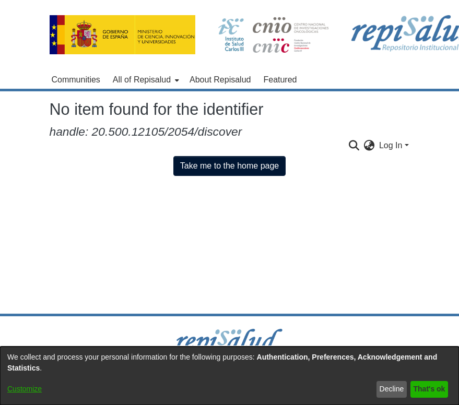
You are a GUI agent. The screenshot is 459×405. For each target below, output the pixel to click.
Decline (392, 389)
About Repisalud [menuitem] (220, 79)
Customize (24, 389)
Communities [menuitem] (76, 79)
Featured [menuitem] (280, 79)
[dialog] (229, 376)
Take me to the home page (229, 165)
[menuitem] (145, 80)
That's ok (429, 389)
